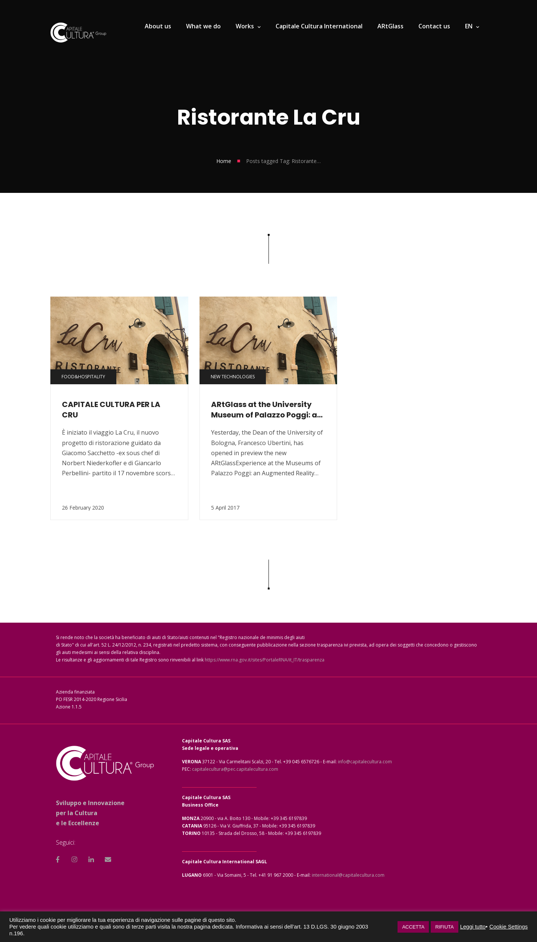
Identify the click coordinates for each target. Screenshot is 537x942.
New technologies (233, 376)
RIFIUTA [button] (444, 927)
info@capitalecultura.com (365, 761)
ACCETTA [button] (413, 927)
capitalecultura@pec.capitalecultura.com (235, 769)
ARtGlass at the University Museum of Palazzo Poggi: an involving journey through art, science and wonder (266, 409)
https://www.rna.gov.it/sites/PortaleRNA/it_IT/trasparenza (264, 660)
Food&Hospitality (83, 376)
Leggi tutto (473, 927)
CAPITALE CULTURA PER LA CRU (111, 409)
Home (223, 161)
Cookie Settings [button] (508, 927)
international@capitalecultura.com (348, 875)
